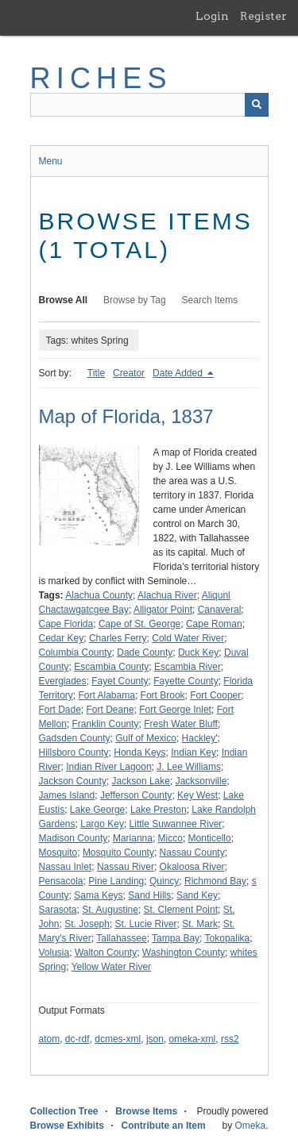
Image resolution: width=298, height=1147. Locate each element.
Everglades (63, 681)
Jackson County (72, 781)
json (155, 1039)
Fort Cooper (215, 695)
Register (263, 16)
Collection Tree (64, 1111)
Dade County (144, 652)
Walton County (106, 952)
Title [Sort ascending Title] (96, 373)
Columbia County (75, 652)
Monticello (209, 838)
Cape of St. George (139, 623)
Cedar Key (61, 638)
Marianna (133, 838)
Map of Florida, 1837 (126, 416)
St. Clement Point (181, 909)
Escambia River (187, 666)
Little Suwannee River (176, 823)
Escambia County (111, 666)
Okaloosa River (192, 866)
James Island (67, 795)
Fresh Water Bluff (181, 723)
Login (212, 16)
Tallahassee (121, 938)
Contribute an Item (164, 1125)
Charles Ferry (118, 638)
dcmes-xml (118, 1039)
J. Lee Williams (189, 766)
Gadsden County (74, 738)
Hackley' (200, 738)
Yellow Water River (111, 966)
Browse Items (146, 1111)
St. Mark (200, 924)
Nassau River (125, 866)
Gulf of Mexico (145, 738)
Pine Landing (116, 881)
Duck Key (198, 652)
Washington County (183, 952)
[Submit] (257, 105)
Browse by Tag (134, 300)
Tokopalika (227, 938)
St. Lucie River (146, 924)
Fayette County (185, 681)
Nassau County (192, 852)
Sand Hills (149, 895)
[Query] (149, 105)
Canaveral (220, 609)
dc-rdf (77, 1039)
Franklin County (105, 723)
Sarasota (58, 909)
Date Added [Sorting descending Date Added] (179, 373)
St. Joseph (87, 924)
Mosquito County (118, 852)
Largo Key (102, 823)
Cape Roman (214, 623)
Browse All (63, 300)
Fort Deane (110, 709)
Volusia (54, 952)
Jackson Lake (141, 781)
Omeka (249, 1125)
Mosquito (58, 852)
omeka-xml (192, 1039)
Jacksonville (201, 781)
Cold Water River (188, 638)
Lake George (97, 809)
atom (49, 1039)
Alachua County (99, 595)
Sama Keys (98, 895)
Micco (170, 838)
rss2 (230, 1039)
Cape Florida (66, 623)
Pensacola (61, 881)
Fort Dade (60, 709)
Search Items (210, 300)
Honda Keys (139, 752)
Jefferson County (136, 795)
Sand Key (197, 895)
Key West (197, 795)
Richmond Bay (215, 881)
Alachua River (167, 595)
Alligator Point (163, 609)
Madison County (73, 838)
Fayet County (119, 681)
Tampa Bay (175, 938)
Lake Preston (158, 809)
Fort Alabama (107, 695)
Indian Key (193, 752)
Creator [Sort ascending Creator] (129, 373)
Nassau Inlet (65, 866)
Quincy (164, 881)
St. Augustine (110, 909)
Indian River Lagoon (108, 766)
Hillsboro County (74, 752)
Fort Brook (163, 695)
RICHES (101, 78)
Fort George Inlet (175, 709)
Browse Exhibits (67, 1125)
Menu (51, 161)
